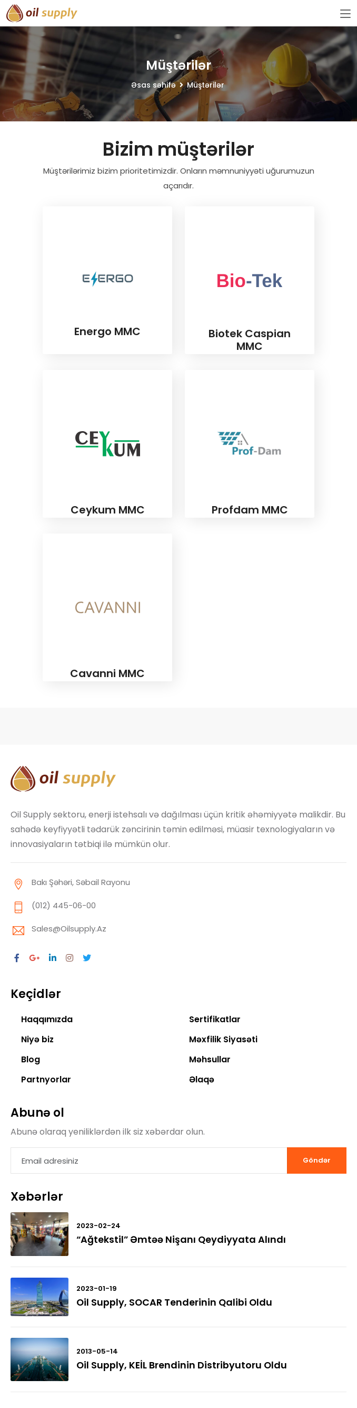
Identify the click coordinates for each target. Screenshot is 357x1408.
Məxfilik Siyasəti (223, 1039)
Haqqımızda (47, 1019)
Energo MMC (107, 331)
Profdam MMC (250, 509)
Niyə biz (37, 1039)
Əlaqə (202, 1079)
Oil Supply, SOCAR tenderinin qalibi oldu (175, 1302)
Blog (30, 1059)
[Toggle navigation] (345, 14)
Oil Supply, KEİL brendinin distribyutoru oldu (182, 1365)
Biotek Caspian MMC (250, 340)
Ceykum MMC (108, 509)
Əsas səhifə (153, 85)
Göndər (317, 1160)
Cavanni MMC (107, 673)
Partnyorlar (46, 1079)
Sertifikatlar (215, 1019)
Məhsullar (210, 1059)
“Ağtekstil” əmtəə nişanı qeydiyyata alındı (181, 1239)
